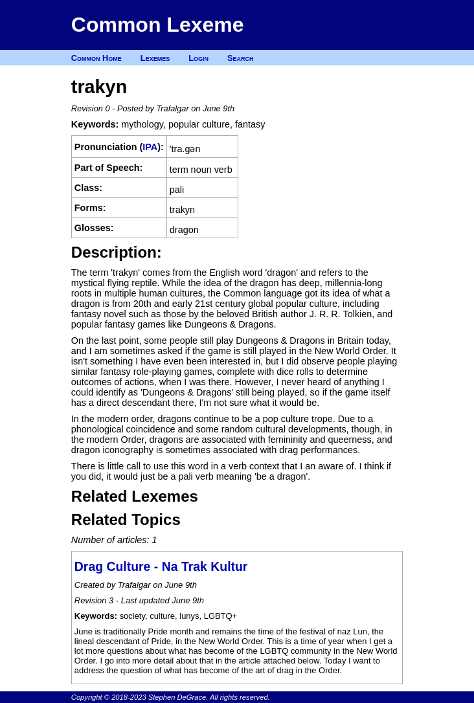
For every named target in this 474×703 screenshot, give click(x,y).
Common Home (96, 58)
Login (198, 58)
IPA (149, 147)
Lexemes (155, 58)
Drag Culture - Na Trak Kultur (161, 566)
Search (240, 58)
